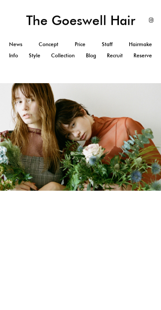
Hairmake (140, 43)
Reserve (143, 55)
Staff (107, 43)
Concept (48, 43)
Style (34, 55)
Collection (63, 55)
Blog (91, 55)
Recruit (115, 55)
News (15, 43)
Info (13, 55)
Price (80, 43)
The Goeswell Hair (80, 20)
